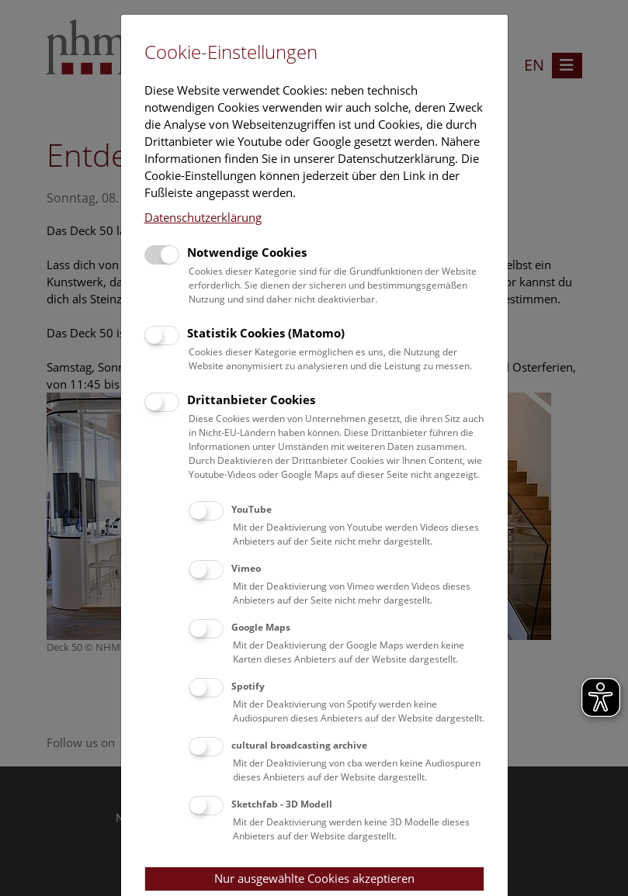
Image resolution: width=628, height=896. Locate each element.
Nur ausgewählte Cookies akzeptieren (314, 878)
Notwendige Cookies (247, 252)
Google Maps (260, 627)
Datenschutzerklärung (203, 217)
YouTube (251, 509)
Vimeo (246, 568)
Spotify (248, 686)
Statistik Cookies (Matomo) (266, 333)
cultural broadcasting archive (299, 745)
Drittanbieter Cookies (251, 399)
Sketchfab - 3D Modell (281, 804)
